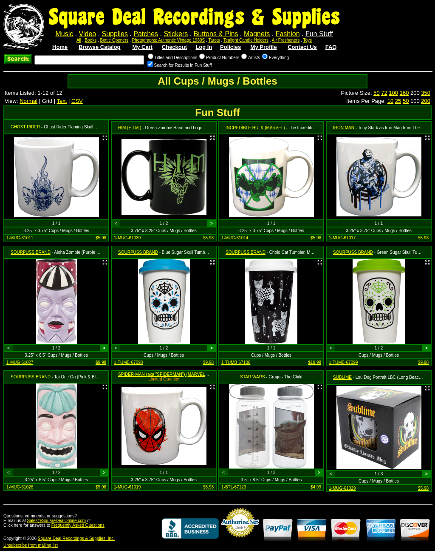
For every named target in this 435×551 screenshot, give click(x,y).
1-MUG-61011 (19, 238)
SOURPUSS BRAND (31, 252)
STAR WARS (252, 377)
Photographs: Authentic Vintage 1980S (168, 40)
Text (62, 101)
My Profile (264, 47)
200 (425, 101)
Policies (230, 47)
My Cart (142, 47)
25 (398, 101)
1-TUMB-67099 (343, 362)
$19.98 (314, 362)
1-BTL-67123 (233, 487)
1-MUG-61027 (19, 362)
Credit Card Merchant (240, 541)
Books (90, 40)
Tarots (214, 40)
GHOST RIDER (25, 127)
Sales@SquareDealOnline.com (56, 520)
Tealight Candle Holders (245, 40)
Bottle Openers (114, 40)
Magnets (257, 33)
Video (87, 33)
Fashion (288, 33)
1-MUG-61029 (342, 488)
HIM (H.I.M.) (129, 127)
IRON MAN (343, 127)
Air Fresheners (286, 40)
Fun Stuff (319, 33)
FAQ (331, 47)
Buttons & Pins (216, 33)
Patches (145, 33)
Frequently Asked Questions (78, 525)
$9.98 (101, 362)
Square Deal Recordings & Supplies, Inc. (76, 538)
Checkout (174, 47)
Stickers (176, 33)
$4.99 (316, 487)
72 (384, 93)
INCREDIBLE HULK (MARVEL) (255, 127)
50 (376, 93)
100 (393, 93)
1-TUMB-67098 (128, 362)
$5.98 (101, 238)
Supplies (115, 33)
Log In (203, 47)
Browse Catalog (99, 47)
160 (404, 93)
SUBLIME (342, 377)
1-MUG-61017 (342, 238)
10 (390, 101)
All (78, 40)
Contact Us (302, 47)
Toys (307, 40)
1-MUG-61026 (19, 487)
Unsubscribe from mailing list (30, 545)
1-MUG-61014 (234, 238)
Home (60, 47)
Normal (28, 101)
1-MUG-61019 (127, 487)
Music (64, 33)
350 (425, 93)
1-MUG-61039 (127, 238)
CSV (77, 101)
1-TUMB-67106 (235, 362)
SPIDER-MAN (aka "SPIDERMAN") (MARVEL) (162, 374)
